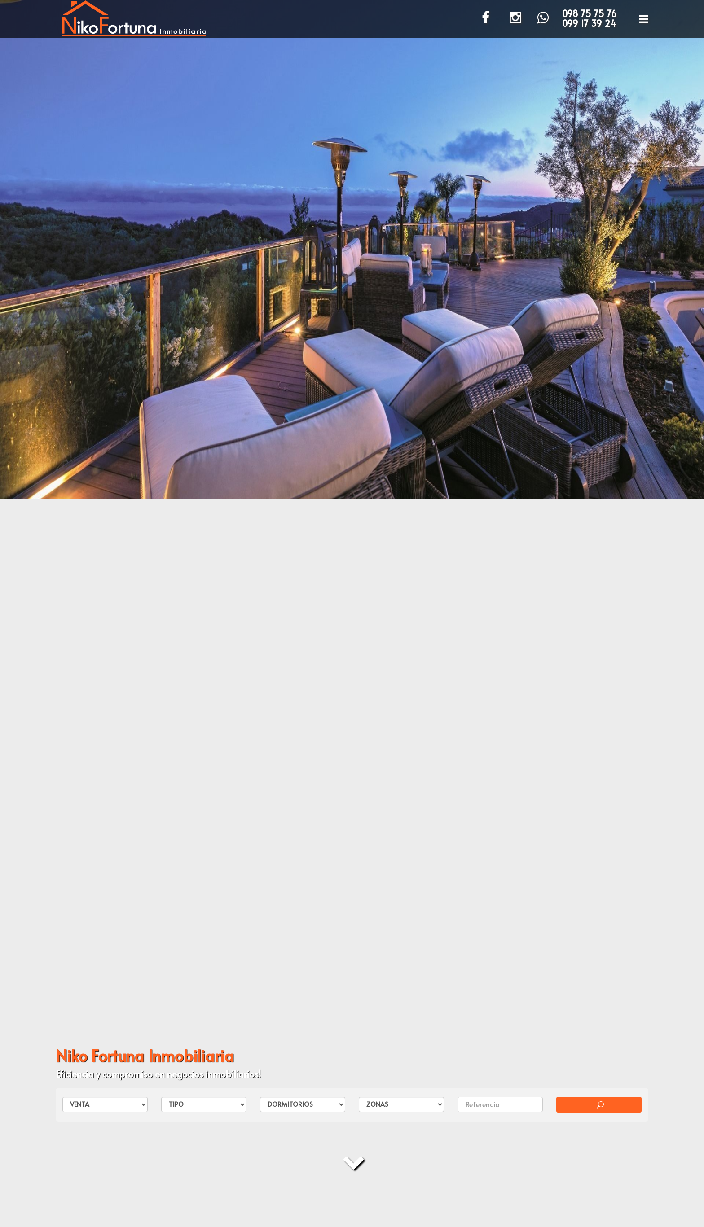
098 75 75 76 (589, 13)
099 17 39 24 (589, 23)
